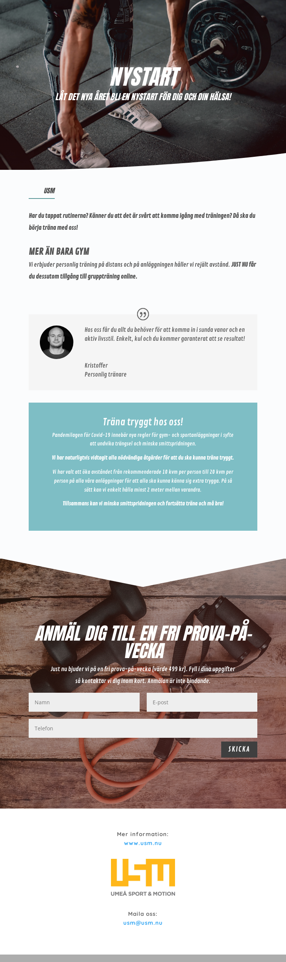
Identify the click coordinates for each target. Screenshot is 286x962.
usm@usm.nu (143, 922)
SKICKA (239, 749)
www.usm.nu (143, 843)
